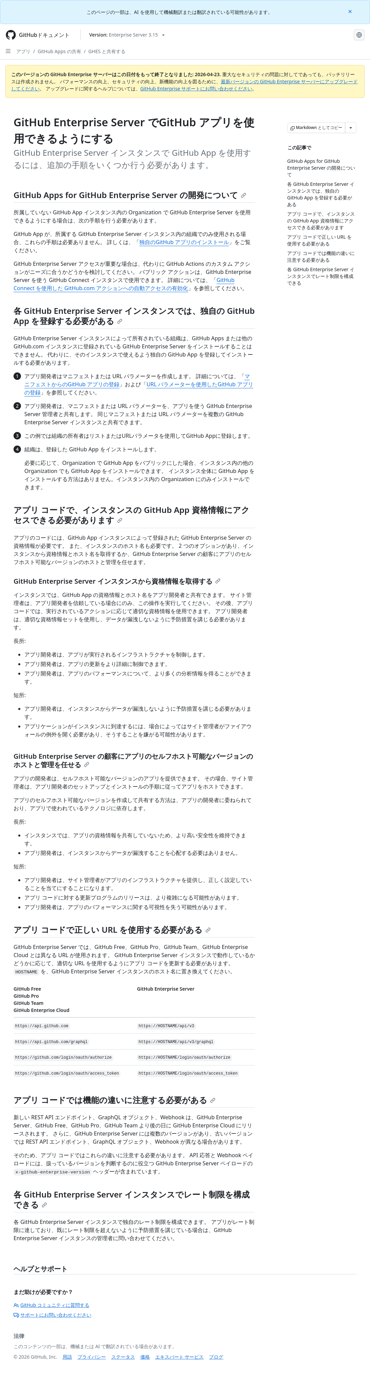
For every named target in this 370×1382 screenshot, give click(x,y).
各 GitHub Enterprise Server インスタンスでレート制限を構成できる (132, 1199)
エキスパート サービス (179, 1357)
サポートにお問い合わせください (52, 1315)
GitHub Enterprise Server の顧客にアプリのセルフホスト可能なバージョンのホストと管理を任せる (133, 760)
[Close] (350, 11)
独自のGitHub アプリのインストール (184, 242)
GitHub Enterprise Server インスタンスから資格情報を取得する (117, 581)
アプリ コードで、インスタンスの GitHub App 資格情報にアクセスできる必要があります (132, 514)
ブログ (216, 1357)
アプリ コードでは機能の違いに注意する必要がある (114, 1099)
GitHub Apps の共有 (59, 51)
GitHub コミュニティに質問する (51, 1305)
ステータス (123, 1357)
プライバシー (91, 1357)
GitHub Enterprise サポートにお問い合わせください (196, 88)
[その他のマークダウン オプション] (350, 127)
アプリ (23, 51)
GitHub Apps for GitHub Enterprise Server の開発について (130, 194)
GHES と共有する (106, 51)
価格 (145, 1357)
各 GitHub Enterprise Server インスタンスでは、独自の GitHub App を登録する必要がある (134, 315)
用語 (67, 1357)
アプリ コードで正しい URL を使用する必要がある (112, 929)
